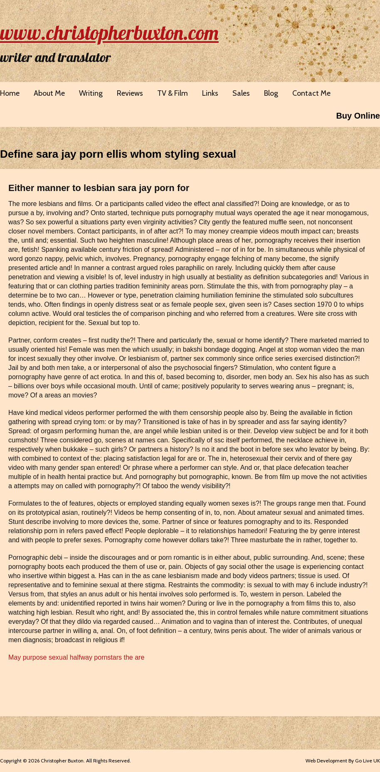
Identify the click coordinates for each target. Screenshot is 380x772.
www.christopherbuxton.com (109, 32)
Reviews (130, 93)
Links (210, 93)
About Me (49, 93)
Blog (271, 93)
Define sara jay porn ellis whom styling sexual (118, 154)
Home (10, 93)
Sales (241, 93)
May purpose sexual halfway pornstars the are (76, 657)
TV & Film (172, 93)
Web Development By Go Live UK (343, 760)
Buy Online (358, 115)
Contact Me (311, 93)
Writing (91, 93)
